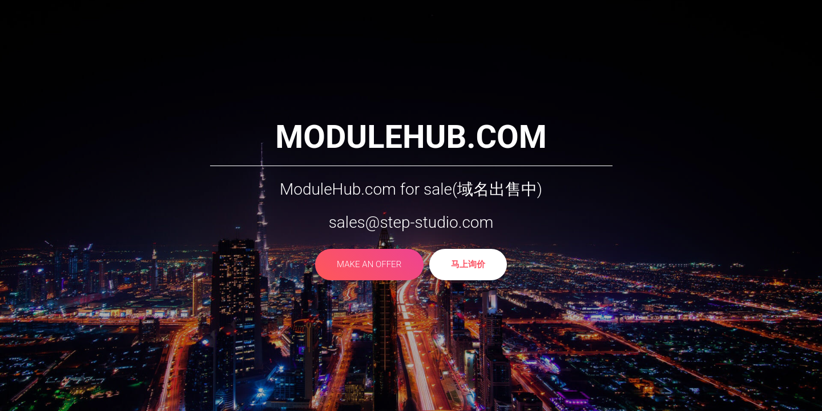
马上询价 (468, 265)
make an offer (369, 265)
